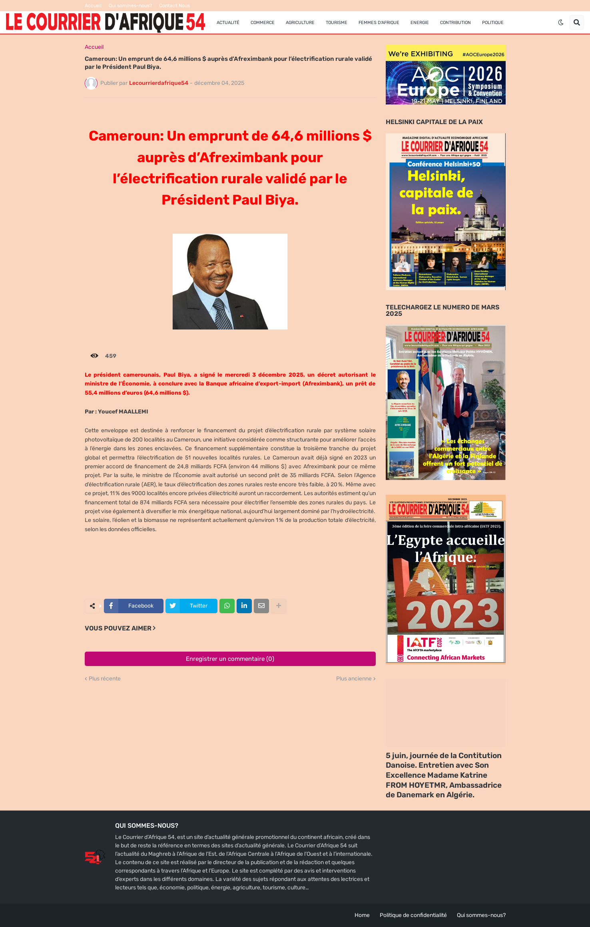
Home (362, 915)
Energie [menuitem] (420, 22)
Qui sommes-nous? (130, 5)
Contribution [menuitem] (455, 22)
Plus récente (105, 679)
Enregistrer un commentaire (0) (230, 658)
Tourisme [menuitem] (336, 22)
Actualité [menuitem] (228, 22)
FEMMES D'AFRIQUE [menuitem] (379, 22)
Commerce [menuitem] (263, 22)
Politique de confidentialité (413, 915)
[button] (561, 22)
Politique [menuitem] (493, 22)
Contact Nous (174, 5)
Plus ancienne (354, 679)
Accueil (93, 5)
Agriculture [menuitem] (300, 22)
